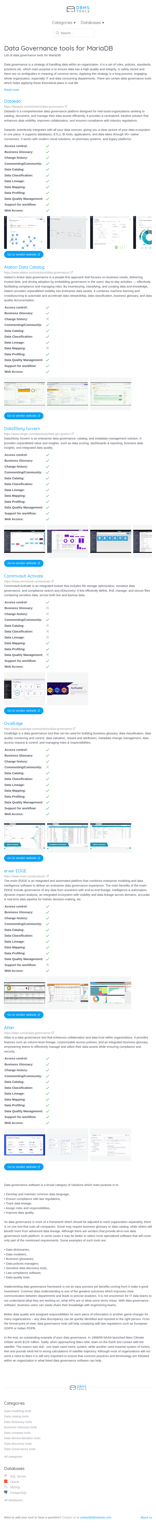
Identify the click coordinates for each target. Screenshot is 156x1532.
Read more (11, 89)
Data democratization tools (22, 1438)
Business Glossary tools (20, 1427)
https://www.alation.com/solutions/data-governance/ (38, 272)
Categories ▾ (64, 22)
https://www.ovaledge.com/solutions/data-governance (39, 728)
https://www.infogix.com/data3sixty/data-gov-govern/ (39, 434)
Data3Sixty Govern (22, 428)
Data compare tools (17, 1432)
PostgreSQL (15, 1492)
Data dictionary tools (18, 1422)
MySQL (12, 1487)
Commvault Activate (23, 576)
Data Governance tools (19, 1449)
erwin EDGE (14, 870)
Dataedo (12, 101)
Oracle (11, 1482)
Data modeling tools (17, 1411)
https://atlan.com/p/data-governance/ (26, 1035)
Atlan (6, 1029)
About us (146, 1517)
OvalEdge (13, 723)
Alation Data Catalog (24, 267)
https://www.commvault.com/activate (29, 581)
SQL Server (15, 1476)
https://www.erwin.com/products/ (25, 876)
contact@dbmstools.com (96, 1517)
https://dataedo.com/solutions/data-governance (35, 106)
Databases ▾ (92, 22)
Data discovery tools (18, 1443)
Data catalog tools (16, 1416)
